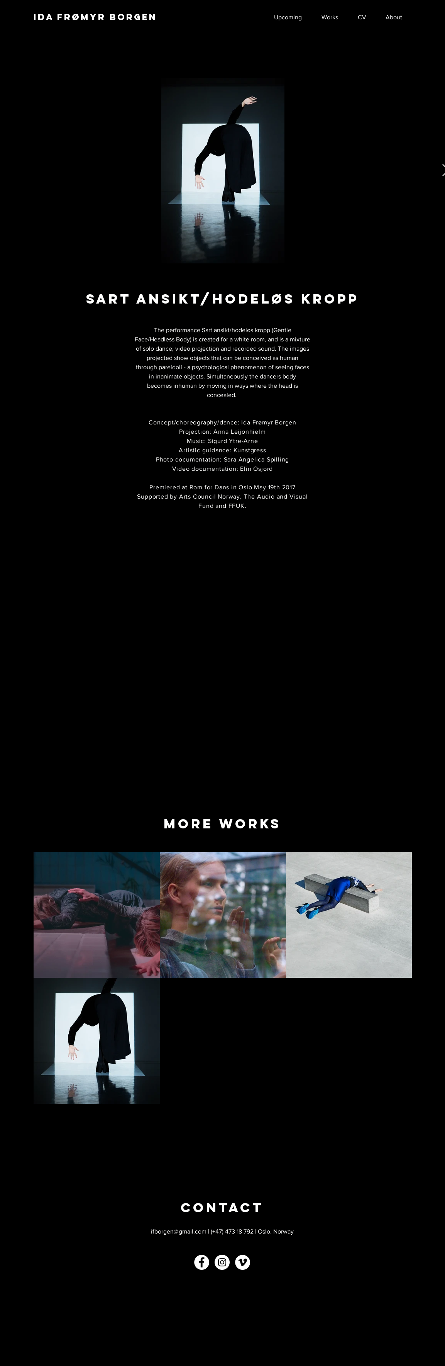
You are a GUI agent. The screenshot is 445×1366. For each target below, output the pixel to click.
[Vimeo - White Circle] (242, 1262)
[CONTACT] (222, 1208)
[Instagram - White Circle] (222, 1262)
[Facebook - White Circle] (201, 1262)
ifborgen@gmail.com (178, 1231)
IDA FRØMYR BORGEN (95, 17)
